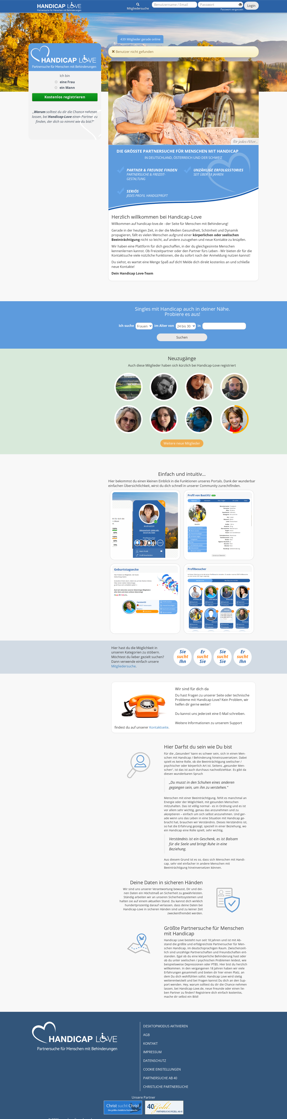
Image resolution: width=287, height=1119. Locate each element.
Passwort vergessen (232, 9)
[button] (138, 5)
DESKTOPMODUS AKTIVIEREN (165, 1026)
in (199, 325)
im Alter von (164, 325)
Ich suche (126, 325)
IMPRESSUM (152, 1052)
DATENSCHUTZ (154, 1060)
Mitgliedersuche (123, 666)
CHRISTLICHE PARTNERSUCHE (165, 1086)
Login (251, 5)
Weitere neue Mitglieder (182, 443)
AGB (146, 1035)
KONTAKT (150, 1043)
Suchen (182, 337)
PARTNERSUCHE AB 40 (160, 1078)
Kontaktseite (158, 727)
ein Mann (67, 87)
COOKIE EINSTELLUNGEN (162, 1069)
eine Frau (67, 82)
